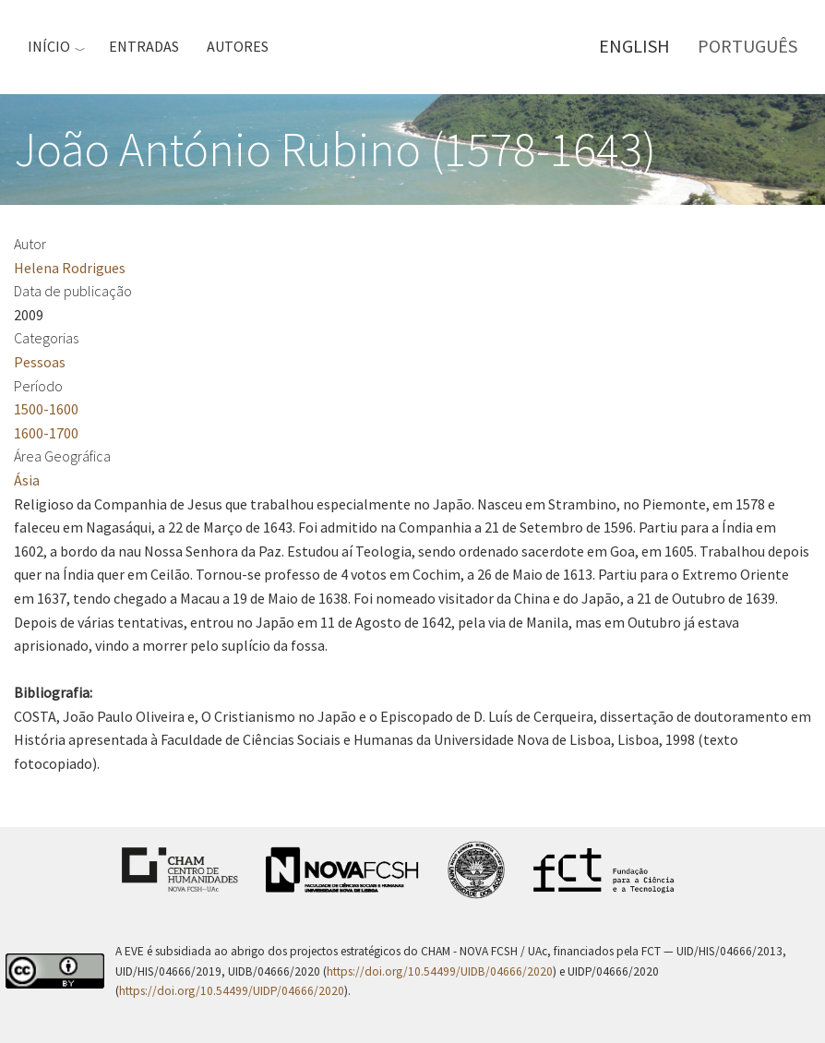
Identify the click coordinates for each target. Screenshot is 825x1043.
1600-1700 (46, 433)
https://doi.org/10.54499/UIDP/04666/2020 (231, 991)
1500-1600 (46, 409)
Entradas (144, 46)
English (634, 45)
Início (49, 46)
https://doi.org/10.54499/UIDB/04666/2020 (440, 971)
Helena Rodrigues (70, 267)
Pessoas (40, 362)
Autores (238, 46)
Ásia (27, 480)
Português (747, 45)
